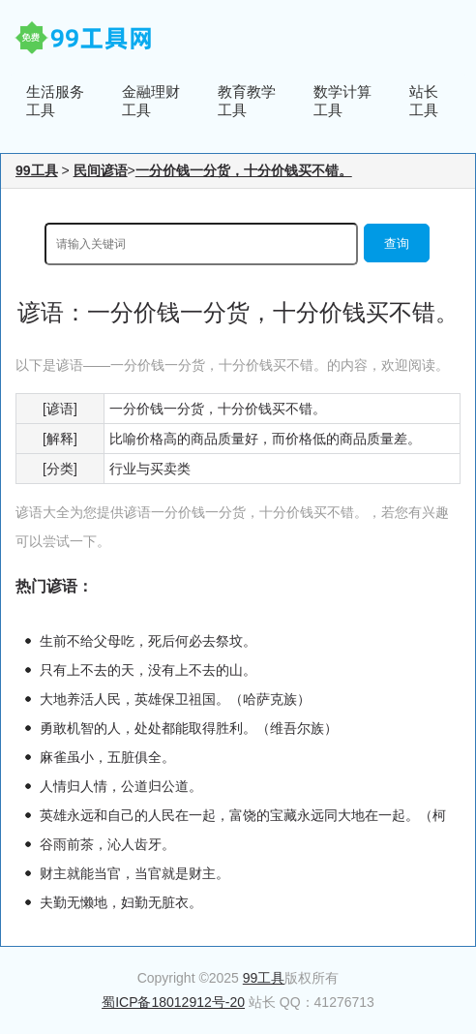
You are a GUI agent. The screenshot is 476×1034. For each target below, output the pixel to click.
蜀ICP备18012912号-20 (173, 1002)
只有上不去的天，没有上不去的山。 (148, 670)
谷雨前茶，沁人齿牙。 (107, 844)
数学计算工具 (342, 100)
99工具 (36, 170)
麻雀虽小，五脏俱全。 (107, 757)
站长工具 (423, 100)
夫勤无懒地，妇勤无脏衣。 (121, 902)
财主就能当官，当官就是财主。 (134, 873)
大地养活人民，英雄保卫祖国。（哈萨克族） (175, 699)
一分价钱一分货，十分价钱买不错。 (243, 170)
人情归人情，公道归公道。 (121, 786)
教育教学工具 (247, 100)
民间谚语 (101, 170)
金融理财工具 (151, 100)
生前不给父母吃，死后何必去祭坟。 (148, 641)
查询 (396, 243)
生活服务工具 (55, 100)
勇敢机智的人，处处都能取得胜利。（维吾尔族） (189, 728)
